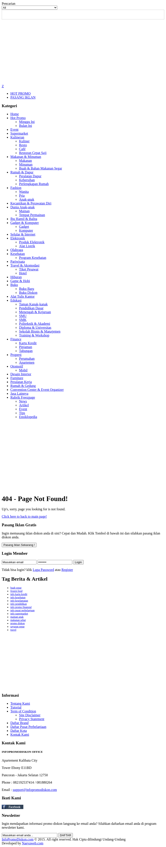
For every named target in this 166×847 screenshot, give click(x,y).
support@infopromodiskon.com (35, 790)
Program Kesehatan (32, 257)
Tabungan (26, 351)
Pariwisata (17, 261)
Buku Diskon (28, 292)
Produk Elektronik (32, 242)
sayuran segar (17, 626)
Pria (22, 195)
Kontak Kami (19, 734)
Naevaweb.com (32, 843)
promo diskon (17, 623)
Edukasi (16, 300)
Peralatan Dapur (30, 176)
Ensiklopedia (28, 417)
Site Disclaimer (29, 715)
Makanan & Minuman (25, 157)
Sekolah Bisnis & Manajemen (40, 331)
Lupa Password (43, 570)
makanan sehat (18, 620)
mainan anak (17, 616)
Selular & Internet (22, 234)
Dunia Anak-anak (22, 207)
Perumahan (27, 358)
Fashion (15, 188)
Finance (15, 339)
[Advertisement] (83, 52)
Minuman (25, 164)
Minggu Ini (27, 122)
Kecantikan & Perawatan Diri (30, 203)
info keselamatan (19, 600)
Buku (14, 285)
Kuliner (24, 141)
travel (13, 629)
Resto (23, 145)
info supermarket (19, 613)
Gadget (24, 226)
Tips (22, 413)
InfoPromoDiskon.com (18, 839)
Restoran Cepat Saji (32, 153)
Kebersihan (27, 180)
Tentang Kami (20, 703)
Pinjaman (25, 347)
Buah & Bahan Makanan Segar (40, 168)
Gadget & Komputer (24, 223)
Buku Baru (26, 289)
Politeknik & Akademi (34, 323)
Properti (16, 355)
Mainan (24, 211)
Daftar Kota (18, 730)
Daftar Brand (19, 723)
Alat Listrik (27, 246)
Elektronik (17, 238)
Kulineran (17, 137)
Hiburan (16, 277)
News (23, 401)
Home (14, 114)
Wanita (24, 191)
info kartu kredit (18, 594)
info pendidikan (18, 603)
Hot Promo (18, 118)
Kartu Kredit (28, 343)
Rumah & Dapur (22, 172)
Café (22, 149)
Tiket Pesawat (28, 269)
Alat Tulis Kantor (22, 296)
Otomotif (16, 366)
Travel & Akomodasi (25, 265)
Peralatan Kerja (21, 382)
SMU (23, 316)
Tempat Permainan (32, 215)
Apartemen (26, 362)
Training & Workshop (34, 335)
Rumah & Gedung (23, 386)
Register (67, 570)
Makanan (25, 160)
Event (14, 129)
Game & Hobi (20, 281)
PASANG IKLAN (22, 97)
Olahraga (16, 250)
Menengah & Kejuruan (35, 312)
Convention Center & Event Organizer (37, 389)
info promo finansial (21, 607)
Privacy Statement (31, 719)
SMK (23, 320)
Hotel (23, 273)
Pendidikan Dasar (31, 308)
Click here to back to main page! (24, 516)
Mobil (23, 370)
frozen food (16, 590)
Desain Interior (20, 374)
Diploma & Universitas (35, 327)
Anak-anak (26, 199)
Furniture (16, 378)
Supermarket (19, 133)
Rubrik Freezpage (22, 397)
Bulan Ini (25, 125)
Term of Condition (23, 711)
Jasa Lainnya (19, 393)
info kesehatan (18, 597)
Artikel (24, 405)
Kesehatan (17, 254)
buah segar (16, 587)
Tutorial (15, 707)
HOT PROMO (20, 93)
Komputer (26, 230)
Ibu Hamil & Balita (23, 219)
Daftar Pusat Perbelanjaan (28, 727)
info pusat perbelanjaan (22, 610)
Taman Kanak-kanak (33, 304)
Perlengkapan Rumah (34, 184)
